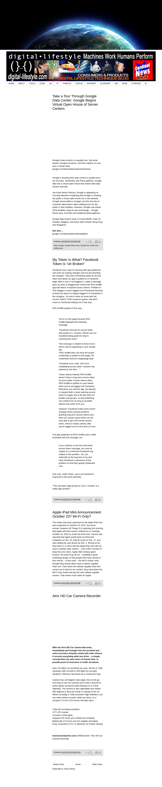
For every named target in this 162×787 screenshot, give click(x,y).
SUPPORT (91, 83)
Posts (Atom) (69, 769)
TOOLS (32, 83)
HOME (11, 83)
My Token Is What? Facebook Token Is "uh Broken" (75, 262)
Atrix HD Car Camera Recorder (76, 596)
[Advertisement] (81, 27)
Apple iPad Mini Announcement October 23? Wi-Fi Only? (76, 514)
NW (116, 83)
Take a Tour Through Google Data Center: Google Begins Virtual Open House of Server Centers (75, 102)
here (80, 457)
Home (78, 764)
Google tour (84, 245)
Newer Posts (58, 764)
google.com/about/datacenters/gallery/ (70, 234)
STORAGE (136, 83)
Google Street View (72, 245)
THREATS (67, 83)
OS (50, 83)
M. (146, 83)
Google (61, 245)
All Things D (74, 528)
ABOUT (21, 83)
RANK (124, 83)
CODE (42, 83)
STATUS (79, 83)
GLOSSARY (105, 83)
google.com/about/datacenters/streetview (71, 169)
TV (57, 83)
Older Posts (97, 764)
